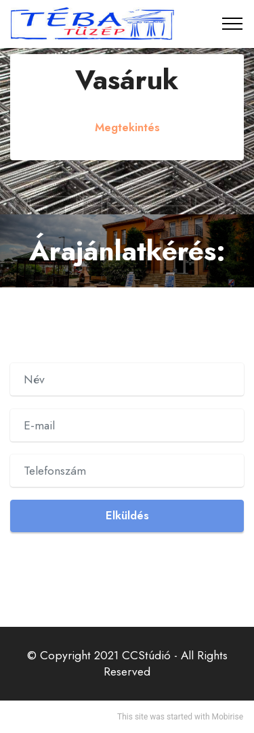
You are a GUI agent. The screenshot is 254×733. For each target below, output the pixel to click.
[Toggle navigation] (232, 23)
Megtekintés (127, 127)
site (141, 717)
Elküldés (127, 515)
